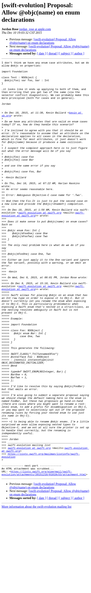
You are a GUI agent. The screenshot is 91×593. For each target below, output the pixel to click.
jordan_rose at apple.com (35, 29)
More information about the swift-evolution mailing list (37, 589)
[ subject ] (65, 53)
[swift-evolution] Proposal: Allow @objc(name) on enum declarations (42, 41)
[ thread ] (52, 53)
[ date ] (41, 53)
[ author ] (78, 53)
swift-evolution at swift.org (39, 243)
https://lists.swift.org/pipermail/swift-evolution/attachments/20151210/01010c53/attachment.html (44, 555)
